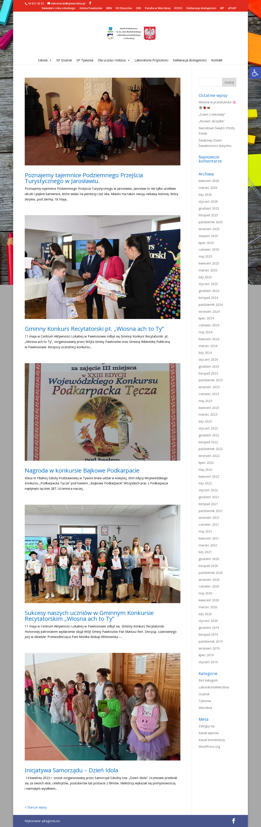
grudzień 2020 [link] (209, 559)
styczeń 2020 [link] (208, 621)
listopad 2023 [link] (208, 373)
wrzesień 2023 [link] (209, 387)
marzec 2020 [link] (208, 607)
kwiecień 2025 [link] (209, 263)
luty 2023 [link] (205, 421)
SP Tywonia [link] (84, 60)
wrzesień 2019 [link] (209, 648)
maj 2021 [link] (205, 531)
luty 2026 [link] (205, 194)
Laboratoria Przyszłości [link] (151, 60)
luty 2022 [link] (205, 483)
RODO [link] (178, 8)
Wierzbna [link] (205, 708)
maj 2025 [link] (205, 256)
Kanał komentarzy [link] (212, 740)
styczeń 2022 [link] (208, 490)
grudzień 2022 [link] (209, 435)
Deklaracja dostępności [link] (201, 8)
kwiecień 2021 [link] (209, 538)
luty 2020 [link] (205, 614)
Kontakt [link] (216, 60)
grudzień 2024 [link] (209, 291)
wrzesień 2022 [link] (209, 456)
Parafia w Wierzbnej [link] (157, 8)
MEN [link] (109, 8)
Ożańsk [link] (204, 694)
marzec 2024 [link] (208, 346)
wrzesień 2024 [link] (209, 311)
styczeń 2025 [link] (208, 284)
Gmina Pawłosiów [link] (91, 8)
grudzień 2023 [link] (209, 366)
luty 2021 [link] (205, 552)
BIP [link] (222, 8)
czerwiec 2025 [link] (209, 249)
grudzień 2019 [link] (209, 627)
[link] (255, 73)
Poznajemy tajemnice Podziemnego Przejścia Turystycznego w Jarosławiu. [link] (84, 178)
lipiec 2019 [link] (206, 655)
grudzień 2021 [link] (209, 497)
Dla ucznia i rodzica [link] (114, 60)
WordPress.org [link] (209, 746)
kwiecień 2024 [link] (209, 339)
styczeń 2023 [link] (208, 428)
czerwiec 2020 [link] (209, 586)
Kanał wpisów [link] (209, 733)
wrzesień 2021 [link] (209, 517)
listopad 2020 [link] (208, 566)
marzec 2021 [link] (208, 545)
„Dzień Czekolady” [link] (212, 114)
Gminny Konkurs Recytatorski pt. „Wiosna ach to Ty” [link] (94, 329)
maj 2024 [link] (205, 332)
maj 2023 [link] (205, 401)
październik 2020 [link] (211, 573)
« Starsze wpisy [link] (36, 807)
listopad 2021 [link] (208, 504)
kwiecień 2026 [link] (209, 181)
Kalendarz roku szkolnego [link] (58, 8)
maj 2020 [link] (205, 593)
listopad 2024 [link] (208, 298)
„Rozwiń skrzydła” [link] (211, 121)
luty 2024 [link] (205, 352)
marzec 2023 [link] (208, 414)
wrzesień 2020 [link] (209, 579)
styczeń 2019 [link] (208, 662)
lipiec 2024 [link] (206, 318)
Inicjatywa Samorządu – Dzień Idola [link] (71, 770)
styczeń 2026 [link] (208, 201)
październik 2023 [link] (211, 380)
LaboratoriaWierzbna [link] (214, 687)
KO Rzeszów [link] (124, 8)
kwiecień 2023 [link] (209, 408)
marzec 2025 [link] (208, 270)
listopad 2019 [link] (208, 634)
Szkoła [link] (45, 60)
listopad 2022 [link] (208, 442)
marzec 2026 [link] (208, 187)
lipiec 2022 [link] (206, 462)
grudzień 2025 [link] (209, 208)
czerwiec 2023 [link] (209, 394)
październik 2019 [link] (211, 641)
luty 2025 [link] (205, 277)
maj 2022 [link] (205, 469)
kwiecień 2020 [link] (209, 600)
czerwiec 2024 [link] (209, 325)
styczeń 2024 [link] (208, 359)
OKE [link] (138, 8)
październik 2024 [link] (211, 304)
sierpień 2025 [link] (208, 236)
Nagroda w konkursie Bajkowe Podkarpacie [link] (82, 470)
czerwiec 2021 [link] (209, 524)
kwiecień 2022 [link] (209, 476)
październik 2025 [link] (211, 222)
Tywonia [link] (205, 701)
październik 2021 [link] (211, 511)
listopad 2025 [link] (208, 215)
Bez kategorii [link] (208, 680)
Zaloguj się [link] (206, 726)
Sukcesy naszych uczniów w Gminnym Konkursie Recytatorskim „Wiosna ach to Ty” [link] (89, 616)
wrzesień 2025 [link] (209, 229)
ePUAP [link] (232, 8)
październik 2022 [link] (211, 449)
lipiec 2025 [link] (206, 243)
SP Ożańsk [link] (64, 60)
